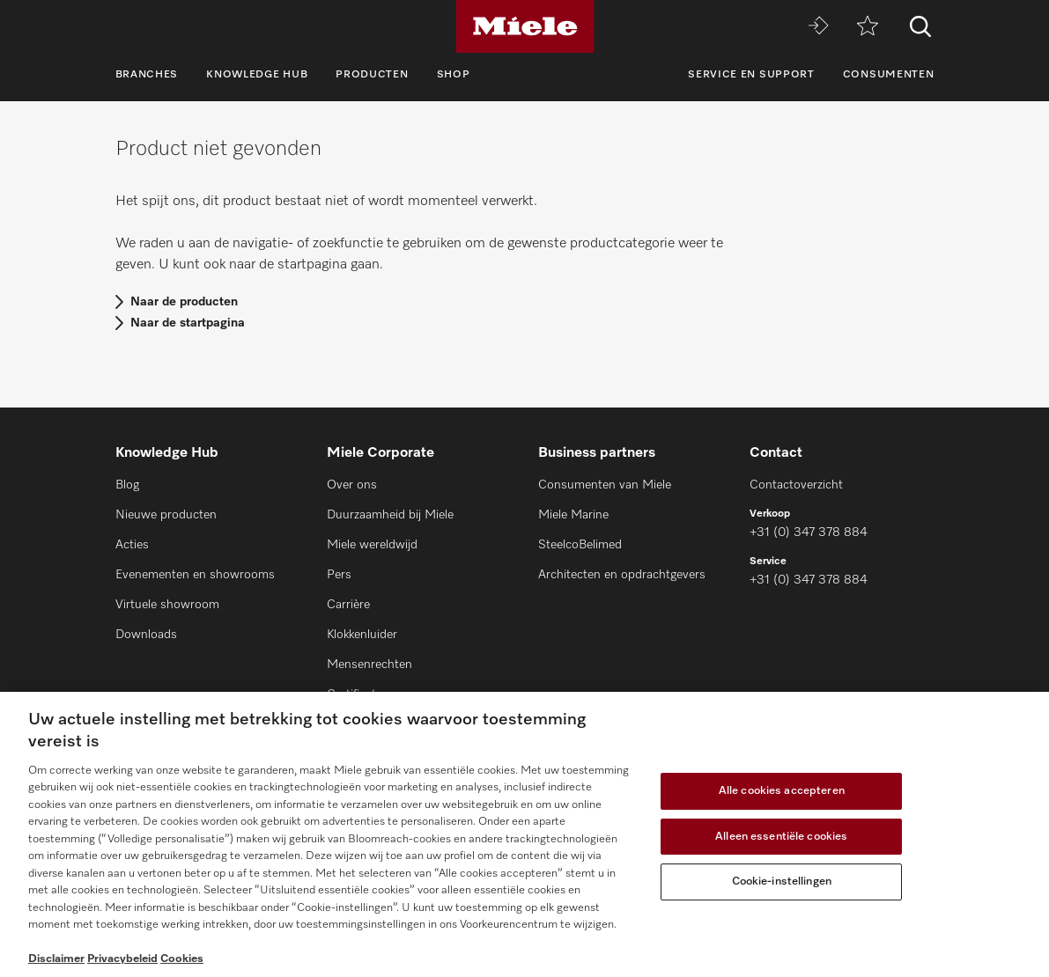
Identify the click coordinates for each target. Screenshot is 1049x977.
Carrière (348, 605)
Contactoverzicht (796, 485)
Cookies (181, 959)
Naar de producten (184, 302)
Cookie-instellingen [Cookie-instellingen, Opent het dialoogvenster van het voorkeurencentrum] (781, 881)
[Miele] (525, 26)
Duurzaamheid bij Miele (390, 515)
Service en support (751, 75)
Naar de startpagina (187, 323)
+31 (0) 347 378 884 (809, 532)
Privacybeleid (122, 959)
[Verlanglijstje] (867, 27)
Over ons (352, 485)
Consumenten (888, 75)
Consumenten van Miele (604, 485)
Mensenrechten (369, 664)
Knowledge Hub (256, 75)
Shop (453, 75)
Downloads (146, 634)
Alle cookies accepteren (782, 791)
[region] (524, 834)
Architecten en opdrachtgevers (621, 575)
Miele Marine (573, 515)
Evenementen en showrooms (195, 575)
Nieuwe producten (166, 515)
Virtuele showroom (167, 605)
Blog (127, 485)
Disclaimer (56, 959)
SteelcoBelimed (580, 545)
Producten (372, 75)
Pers (339, 575)
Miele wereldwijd (372, 545)
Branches (147, 75)
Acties (132, 545)
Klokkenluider (362, 634)
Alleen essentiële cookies (781, 836)
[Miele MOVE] (818, 27)
